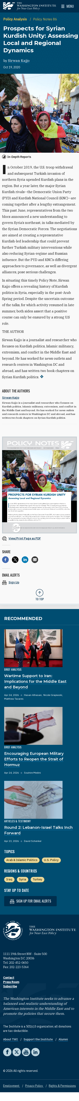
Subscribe (10, 986)
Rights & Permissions (62, 1086)
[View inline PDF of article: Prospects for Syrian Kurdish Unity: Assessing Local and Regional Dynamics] (39, 538)
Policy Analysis (15, 19)
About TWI (10, 1039)
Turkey (37, 879)
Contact (8, 978)
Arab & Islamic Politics (21, 860)
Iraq (9, 879)
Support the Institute (38, 1039)
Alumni (63, 1039)
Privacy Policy (34, 1086)
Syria (22, 879)
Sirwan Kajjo (19, 61)
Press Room (11, 982)
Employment (11, 1086)
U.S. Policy (51, 860)
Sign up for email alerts (30, 901)
